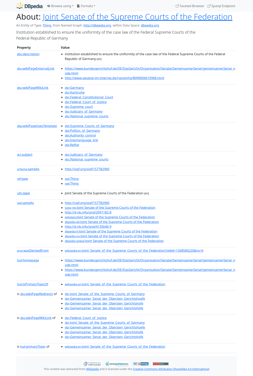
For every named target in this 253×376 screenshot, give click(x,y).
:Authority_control (80, 135)
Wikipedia (92, 369)
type (22, 179)
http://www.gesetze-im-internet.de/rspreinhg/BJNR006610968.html (114, 78)
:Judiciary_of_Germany (84, 111)
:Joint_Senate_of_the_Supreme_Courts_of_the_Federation (115, 284)
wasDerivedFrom (33, 250)
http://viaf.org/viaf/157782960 (87, 169)
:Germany (74, 87)
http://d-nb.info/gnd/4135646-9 (88, 226)
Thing (47, 25)
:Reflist (72, 145)
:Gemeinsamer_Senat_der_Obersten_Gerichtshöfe (104, 308)
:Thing (72, 179)
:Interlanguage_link (81, 140)
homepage (28, 260)
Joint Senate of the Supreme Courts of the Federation (137, 16)
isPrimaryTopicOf (32, 284)
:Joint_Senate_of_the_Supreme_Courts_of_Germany (105, 294)
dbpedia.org (150, 25)
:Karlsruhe (75, 92)
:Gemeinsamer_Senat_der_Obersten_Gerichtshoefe (105, 298)
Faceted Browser (190, 6)
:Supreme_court (79, 106)
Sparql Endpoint (221, 6)
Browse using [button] (59, 6)
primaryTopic (32, 346)
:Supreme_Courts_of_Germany (89, 126)
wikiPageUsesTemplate (37, 126)
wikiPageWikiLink (32, 87)
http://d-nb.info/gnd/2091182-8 (88, 212)
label (23, 193)
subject (24, 154)
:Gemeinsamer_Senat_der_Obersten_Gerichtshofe (104, 303)
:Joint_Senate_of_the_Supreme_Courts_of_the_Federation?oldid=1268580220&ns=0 (134, 250)
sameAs (28, 169)
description (28, 54)
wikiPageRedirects (36, 294)
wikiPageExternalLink (35, 68)
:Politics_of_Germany (82, 130)
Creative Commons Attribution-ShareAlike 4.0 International (171, 369)
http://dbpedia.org (97, 25)
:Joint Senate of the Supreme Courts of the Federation (110, 207)
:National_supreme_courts (86, 116)
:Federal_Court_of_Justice (86, 102)
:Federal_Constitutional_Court (89, 97)
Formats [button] (85, 6)
